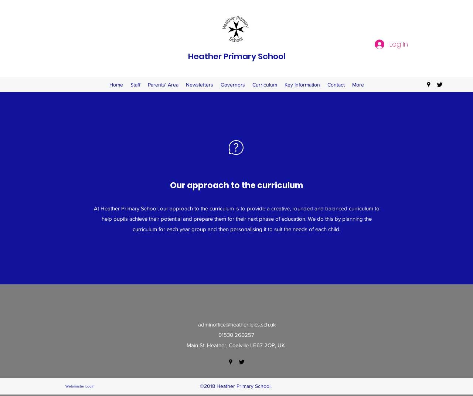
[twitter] (439, 84)
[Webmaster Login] (80, 386)
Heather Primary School (237, 56)
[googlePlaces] (428, 84)
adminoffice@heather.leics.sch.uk (237, 324)
